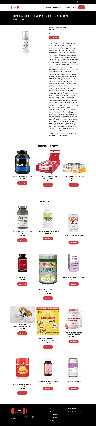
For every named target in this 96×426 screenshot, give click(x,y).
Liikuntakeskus (57, 7)
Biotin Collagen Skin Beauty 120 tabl (73, 277)
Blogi (75, 7)
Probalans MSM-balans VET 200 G (74, 236)
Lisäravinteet (15, 19)
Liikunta (48, 7)
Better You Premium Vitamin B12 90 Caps (48, 232)
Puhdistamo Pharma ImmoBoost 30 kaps (48, 382)
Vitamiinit (23, 19)
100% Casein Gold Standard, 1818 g (22, 176)
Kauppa (81, 7)
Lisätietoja (54, 37)
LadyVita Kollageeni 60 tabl (73, 382)
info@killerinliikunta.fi (79, 1)
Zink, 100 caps (22, 277)
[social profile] (21, 2)
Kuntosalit (67, 7)
